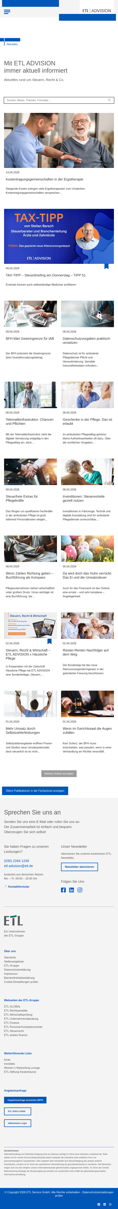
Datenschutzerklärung (17, 969)
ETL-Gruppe (11, 965)
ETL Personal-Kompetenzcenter (23, 1026)
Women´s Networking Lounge (22, 1067)
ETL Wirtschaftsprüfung (18, 1014)
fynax (7, 1059)
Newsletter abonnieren (79, 866)
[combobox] (59, 100)
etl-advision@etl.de (18, 866)
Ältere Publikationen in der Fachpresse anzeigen (35, 790)
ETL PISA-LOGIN (16, 1111)
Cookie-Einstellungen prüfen (21, 981)
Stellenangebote (14, 961)
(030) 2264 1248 (16, 861)
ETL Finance (11, 1022)
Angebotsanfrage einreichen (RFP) (25, 1100)
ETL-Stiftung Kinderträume (20, 1071)
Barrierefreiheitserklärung (19, 977)
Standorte (10, 957)
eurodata (9, 1063)
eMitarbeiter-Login (17, 1123)
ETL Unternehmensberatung (21, 1018)
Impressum (10, 973)
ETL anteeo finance (15, 1035)
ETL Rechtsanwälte (15, 1010)
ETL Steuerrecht (14, 1031)
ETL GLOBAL (12, 1006)
